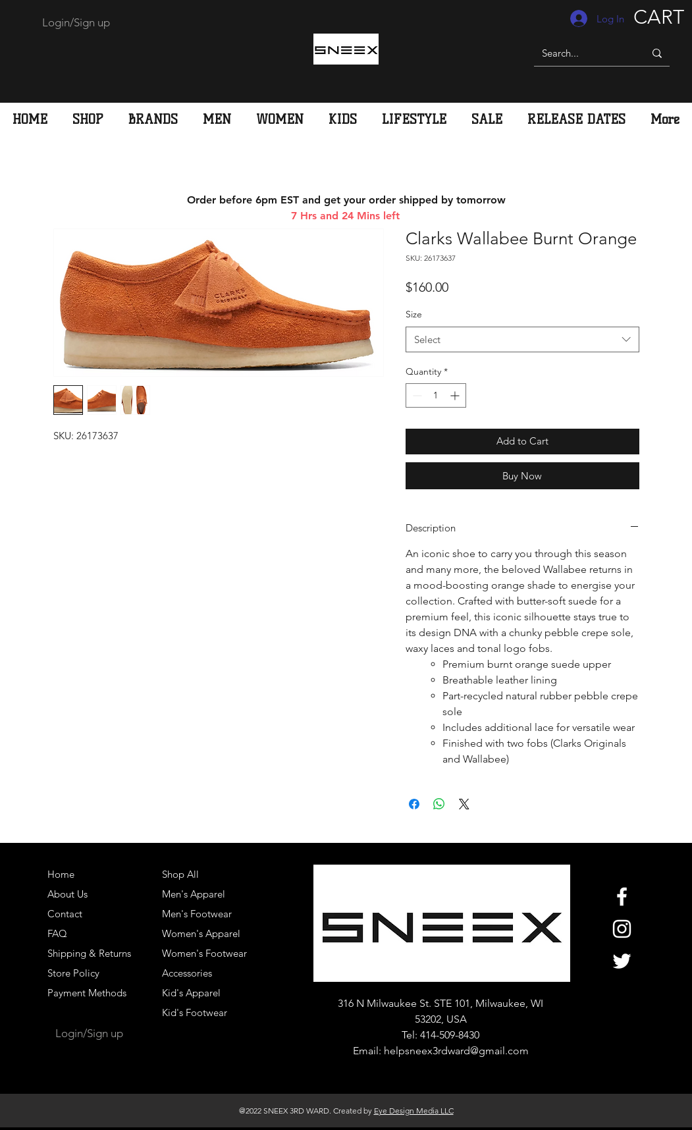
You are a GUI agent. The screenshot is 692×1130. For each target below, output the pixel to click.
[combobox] (522, 339)
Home (60, 874)
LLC (446, 1111)
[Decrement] (416, 395)
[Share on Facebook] (414, 804)
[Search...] (579, 53)
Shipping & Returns (89, 953)
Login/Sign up (76, 22)
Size (414, 314)
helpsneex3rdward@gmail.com (456, 1050)
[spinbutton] (436, 395)
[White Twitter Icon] (622, 961)
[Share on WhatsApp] (439, 804)
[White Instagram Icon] (622, 929)
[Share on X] (464, 804)
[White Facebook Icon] (622, 896)
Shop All (180, 874)
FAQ (57, 933)
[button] (217, 119)
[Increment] (456, 395)
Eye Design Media (406, 1111)
